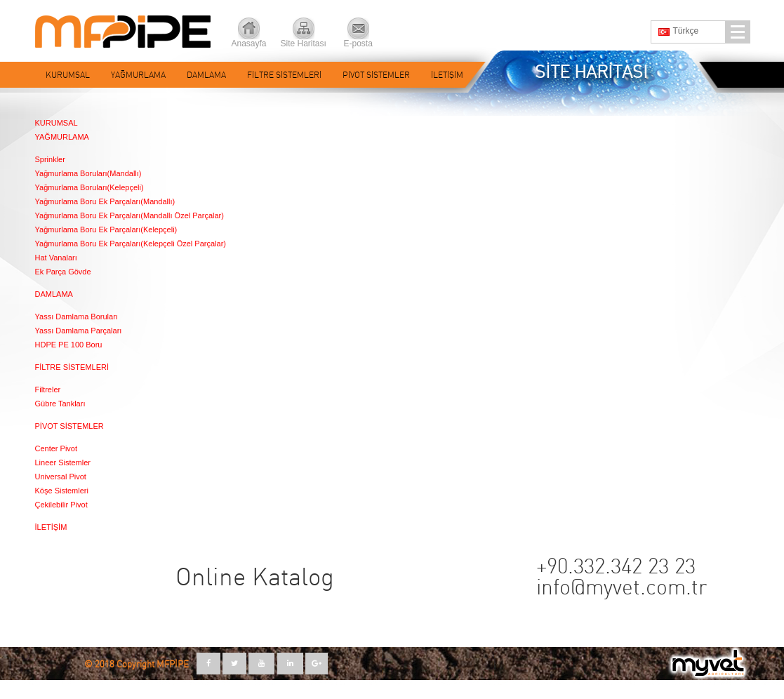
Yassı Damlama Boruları (76, 316)
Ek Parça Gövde (63, 271)
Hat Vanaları (56, 257)
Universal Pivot (60, 476)
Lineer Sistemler (63, 462)
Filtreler (48, 389)
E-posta (358, 43)
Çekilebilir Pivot (61, 504)
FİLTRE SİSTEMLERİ (284, 75)
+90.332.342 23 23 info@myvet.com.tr (621, 578)
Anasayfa (249, 43)
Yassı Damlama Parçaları (78, 330)
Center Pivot (56, 448)
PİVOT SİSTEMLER (376, 75)
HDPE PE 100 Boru (68, 344)
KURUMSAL (68, 75)
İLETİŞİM (447, 75)
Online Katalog (254, 578)
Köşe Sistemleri (61, 490)
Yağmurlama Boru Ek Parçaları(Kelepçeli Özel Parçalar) (130, 243)
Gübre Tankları (60, 403)
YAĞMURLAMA (138, 75)
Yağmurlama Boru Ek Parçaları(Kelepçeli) (106, 229)
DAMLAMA (206, 75)
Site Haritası (303, 43)
